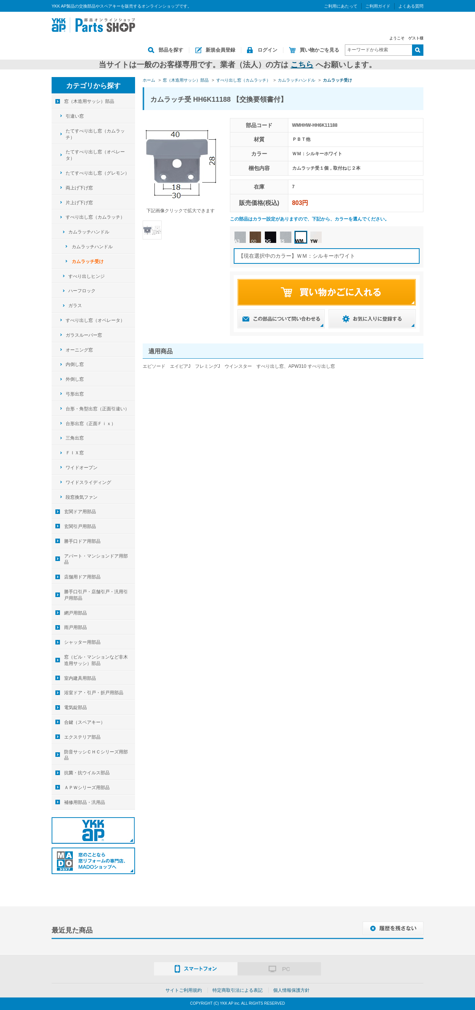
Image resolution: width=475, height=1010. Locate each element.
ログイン (267, 50)
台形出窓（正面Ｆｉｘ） (91, 423)
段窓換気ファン (82, 497)
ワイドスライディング (88, 482)
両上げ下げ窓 (79, 188)
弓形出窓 (75, 394)
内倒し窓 (75, 364)
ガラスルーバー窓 (84, 335)
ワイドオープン (82, 467)
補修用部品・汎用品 (84, 802)
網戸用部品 (75, 613)
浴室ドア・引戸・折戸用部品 (93, 692)
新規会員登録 (220, 50)
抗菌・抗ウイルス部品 (87, 772)
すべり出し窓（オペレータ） (95, 320)
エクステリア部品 (82, 737)
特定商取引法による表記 (237, 990)
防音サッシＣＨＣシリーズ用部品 (96, 755)
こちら (302, 64)
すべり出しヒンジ (86, 276)
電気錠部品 (75, 707)
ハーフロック (82, 290)
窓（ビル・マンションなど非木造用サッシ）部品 (96, 660)
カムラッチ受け (88, 261)
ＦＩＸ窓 (75, 452)
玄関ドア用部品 (80, 511)
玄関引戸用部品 (80, 526)
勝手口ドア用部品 (82, 541)
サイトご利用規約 (183, 990)
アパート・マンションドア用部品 (96, 559)
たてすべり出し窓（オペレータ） (95, 155)
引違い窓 (75, 116)
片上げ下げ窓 (79, 202)
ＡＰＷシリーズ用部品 (87, 787)
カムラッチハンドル (88, 232)
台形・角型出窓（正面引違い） (97, 408)
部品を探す (171, 50)
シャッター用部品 (82, 642)
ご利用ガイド (377, 6)
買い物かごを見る (319, 50)
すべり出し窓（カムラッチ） (95, 217)
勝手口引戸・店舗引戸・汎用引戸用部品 (96, 595)
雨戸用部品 (75, 627)
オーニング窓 (79, 350)
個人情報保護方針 (291, 990)
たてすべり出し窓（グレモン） (97, 173)
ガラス (75, 305)
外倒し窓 (75, 379)
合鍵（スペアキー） (84, 722)
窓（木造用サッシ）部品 (89, 101)
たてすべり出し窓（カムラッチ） (95, 134)
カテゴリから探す (93, 86)
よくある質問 (410, 6)
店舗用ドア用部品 (82, 577)
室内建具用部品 (80, 678)
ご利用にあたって (340, 6)
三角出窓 (75, 438)
